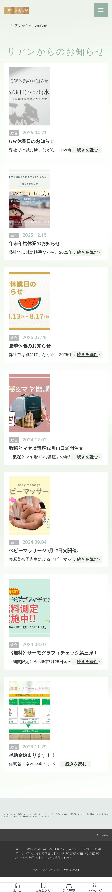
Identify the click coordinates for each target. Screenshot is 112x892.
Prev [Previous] (30, 787)
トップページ (14, 25)
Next (81, 787)
